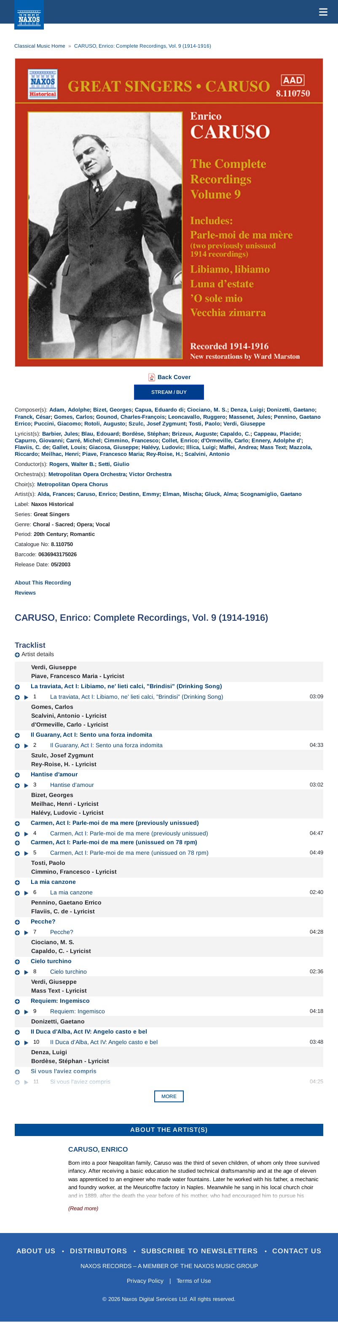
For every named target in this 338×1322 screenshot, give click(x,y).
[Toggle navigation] (321, 12)
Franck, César (33, 417)
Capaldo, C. (235, 434)
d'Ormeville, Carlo (224, 440)
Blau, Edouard (100, 434)
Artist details (37, 654)
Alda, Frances (55, 494)
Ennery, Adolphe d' (276, 440)
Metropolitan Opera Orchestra (87, 474)
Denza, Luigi (247, 410)
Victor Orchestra (150, 474)
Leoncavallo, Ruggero (196, 417)
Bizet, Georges (112, 410)
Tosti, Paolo (204, 423)
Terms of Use (194, 1281)
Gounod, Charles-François (130, 417)
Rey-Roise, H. (163, 454)
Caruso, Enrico (96, 494)
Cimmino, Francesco (131, 440)
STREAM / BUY (169, 392)
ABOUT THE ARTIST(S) (169, 1129)
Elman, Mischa (182, 494)
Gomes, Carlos (73, 417)
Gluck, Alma (221, 494)
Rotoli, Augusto (104, 423)
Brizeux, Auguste (194, 434)
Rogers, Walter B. (72, 464)
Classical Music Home (39, 46)
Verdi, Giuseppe (244, 423)
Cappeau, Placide (276, 434)
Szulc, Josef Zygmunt (157, 423)
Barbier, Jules (60, 434)
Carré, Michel (83, 440)
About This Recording (43, 582)
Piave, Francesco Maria (112, 454)
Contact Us (299, 1251)
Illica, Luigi (201, 447)
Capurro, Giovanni (39, 440)
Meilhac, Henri (60, 454)
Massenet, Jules (250, 417)
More (169, 1096)
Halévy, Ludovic (162, 447)
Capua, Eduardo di (159, 410)
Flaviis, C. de (32, 447)
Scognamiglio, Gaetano (271, 494)
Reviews (25, 593)
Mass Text (273, 447)
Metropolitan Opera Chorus (72, 484)
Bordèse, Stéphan (145, 434)
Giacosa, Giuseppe (113, 447)
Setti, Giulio (113, 464)
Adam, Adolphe (69, 410)
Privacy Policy (144, 1281)
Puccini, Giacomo (57, 423)
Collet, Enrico (180, 440)
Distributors (99, 1251)
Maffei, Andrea (238, 447)
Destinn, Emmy (139, 494)
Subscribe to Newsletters (202, 1251)
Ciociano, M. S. (207, 410)
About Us (35, 1251)
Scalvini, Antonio (207, 454)
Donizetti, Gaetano (291, 410)
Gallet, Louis (69, 447)
